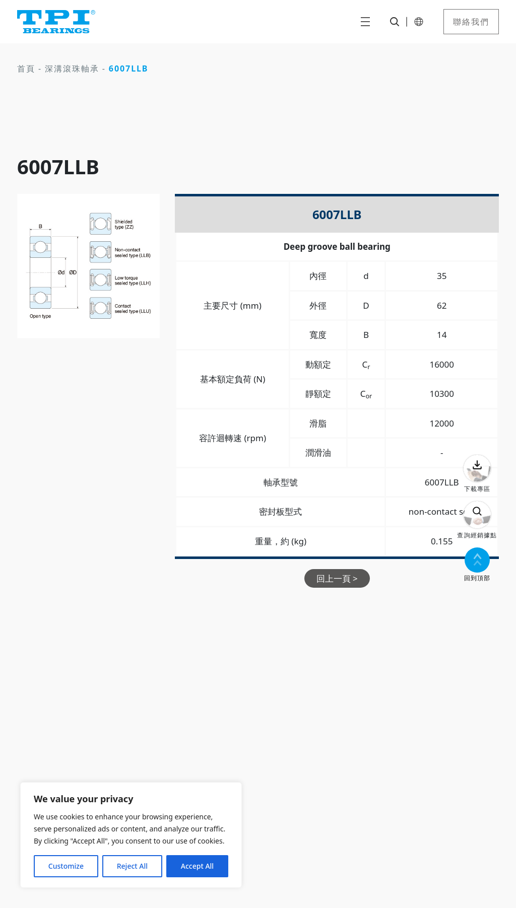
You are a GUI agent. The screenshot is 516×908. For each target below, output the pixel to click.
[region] (131, 835)
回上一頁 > (337, 578)
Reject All (132, 866)
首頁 (26, 68)
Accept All (197, 866)
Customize (66, 866)
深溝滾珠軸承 (72, 68)
